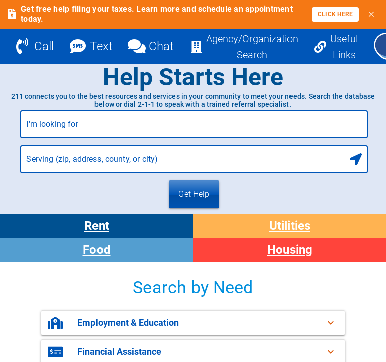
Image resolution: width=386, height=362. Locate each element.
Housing (289, 250)
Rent (96, 226)
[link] (335, 14)
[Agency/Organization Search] (244, 46)
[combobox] (193, 128)
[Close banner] (371, 14)
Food (97, 250)
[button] (193, 323)
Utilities (289, 226)
